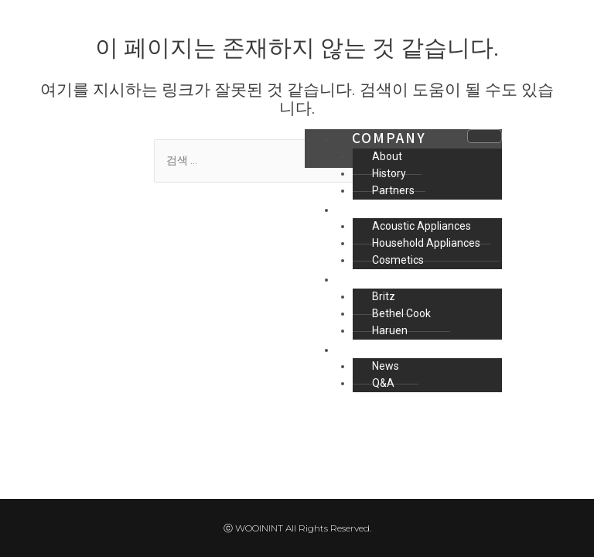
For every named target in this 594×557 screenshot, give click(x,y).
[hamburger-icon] (484, 136)
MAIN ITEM (394, 277)
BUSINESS (391, 207)
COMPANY (389, 137)
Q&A (383, 383)
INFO (371, 347)
